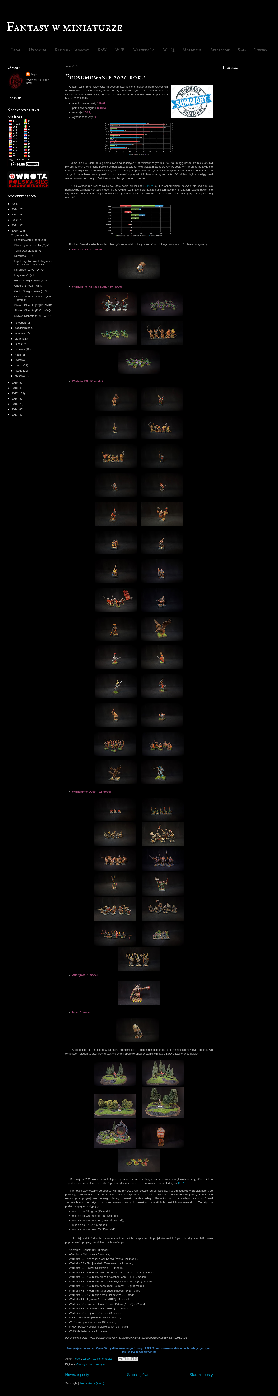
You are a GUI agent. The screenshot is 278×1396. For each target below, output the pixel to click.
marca (19, 365)
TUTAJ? (148, 185)
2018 (15, 387)
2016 (15, 398)
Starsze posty (201, 1375)
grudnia (20, 235)
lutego (19, 370)
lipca (18, 343)
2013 (15, 414)
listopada (21, 322)
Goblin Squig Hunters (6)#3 (30, 280)
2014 (15, 409)
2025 (15, 203)
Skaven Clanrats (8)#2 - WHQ (32, 310)
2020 (15, 230)
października (23, 327)
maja (18, 354)
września (21, 333)
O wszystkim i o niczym (90, 1364)
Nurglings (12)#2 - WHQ (28, 269)
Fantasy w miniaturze (64, 27)
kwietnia (20, 359)
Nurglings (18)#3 (24, 255)
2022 (15, 219)
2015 (15, 404)
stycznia (20, 375)
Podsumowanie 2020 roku (105, 77)
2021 (15, 225)
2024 (15, 209)
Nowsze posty (77, 1375)
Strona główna (139, 1375)
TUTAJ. (182, 1183)
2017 (15, 393)
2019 (15, 382)
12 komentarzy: (103, 1358)
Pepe (34, 74)
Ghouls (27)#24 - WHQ (28, 285)
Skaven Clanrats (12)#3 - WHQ (33, 305)
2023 (15, 214)
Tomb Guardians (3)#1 (27, 250)
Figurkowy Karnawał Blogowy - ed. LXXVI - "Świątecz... (33, 263)
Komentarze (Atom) (92, 1383)
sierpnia (20, 338)
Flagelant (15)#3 (24, 275)
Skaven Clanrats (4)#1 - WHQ (32, 315)
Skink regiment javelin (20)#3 (31, 245)
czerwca (20, 349)
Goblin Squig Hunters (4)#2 (30, 291)
